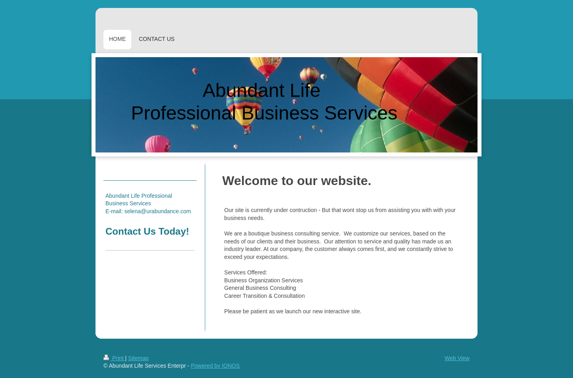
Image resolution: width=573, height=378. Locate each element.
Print (114, 358)
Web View (457, 358)
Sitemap (138, 358)
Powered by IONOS (215, 366)
